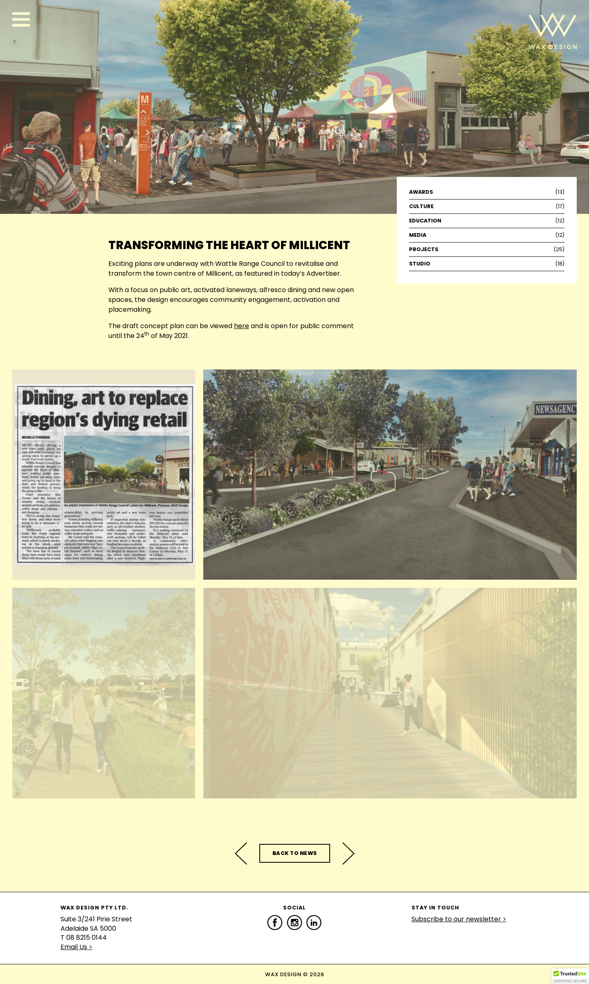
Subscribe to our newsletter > (458, 919)
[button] (570, 976)
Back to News (294, 853)
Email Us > (76, 947)
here (241, 326)
